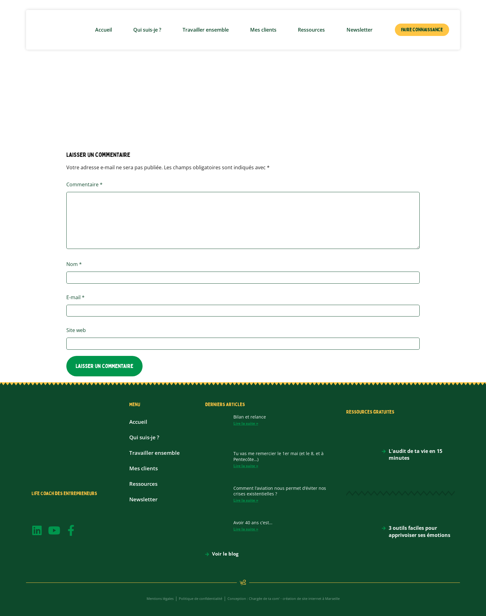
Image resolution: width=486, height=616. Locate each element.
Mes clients (263, 29)
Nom (74, 264)
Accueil (103, 29)
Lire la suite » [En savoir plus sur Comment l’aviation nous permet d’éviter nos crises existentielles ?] (245, 500)
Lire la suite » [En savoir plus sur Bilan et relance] (245, 423)
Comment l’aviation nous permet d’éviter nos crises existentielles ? (279, 491)
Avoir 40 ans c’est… (252, 522)
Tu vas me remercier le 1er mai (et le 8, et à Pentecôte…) (278, 456)
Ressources (311, 29)
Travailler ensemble (206, 29)
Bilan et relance (249, 417)
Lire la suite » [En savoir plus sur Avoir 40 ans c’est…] (245, 529)
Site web (76, 330)
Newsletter (360, 29)
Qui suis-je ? (147, 29)
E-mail (75, 297)
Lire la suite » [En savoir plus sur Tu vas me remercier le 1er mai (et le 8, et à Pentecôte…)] (245, 465)
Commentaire (84, 184)
